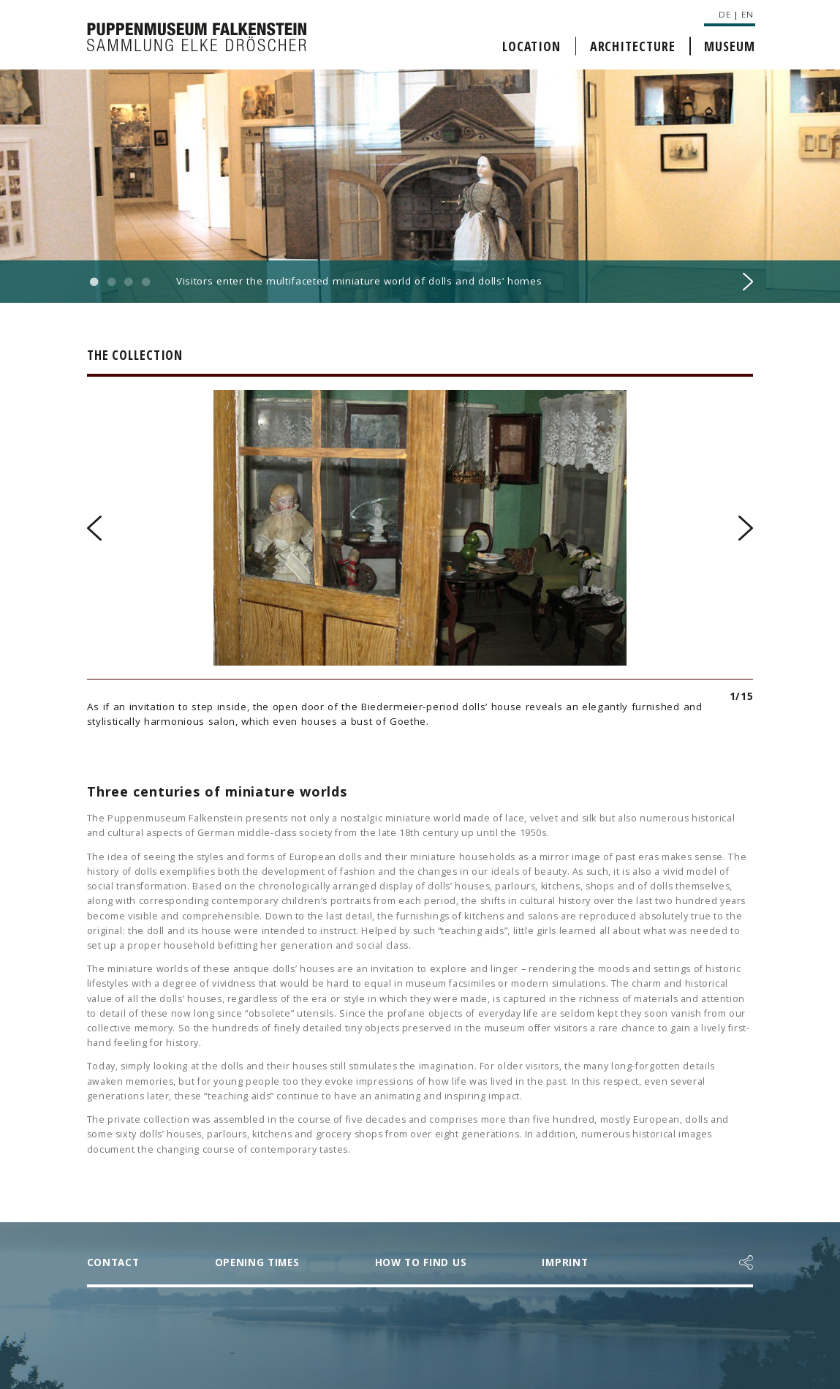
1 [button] (94, 282)
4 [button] (145, 282)
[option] (420, 186)
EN (747, 14)
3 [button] (128, 282)
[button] (746, 1262)
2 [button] (111, 282)
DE (724, 14)
